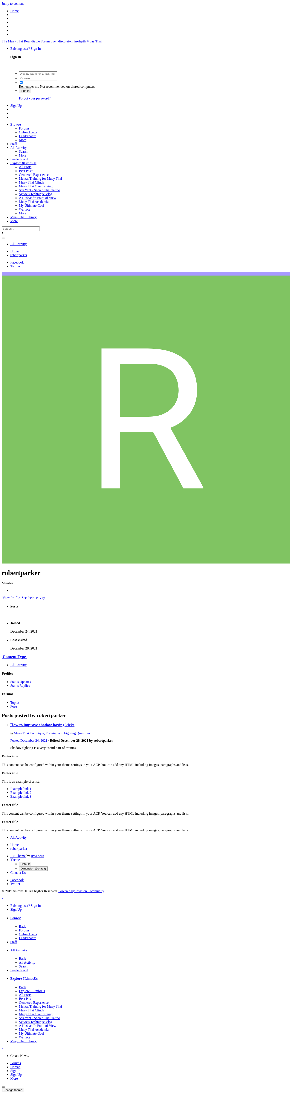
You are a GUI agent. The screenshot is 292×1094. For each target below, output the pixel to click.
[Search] (21, 228)
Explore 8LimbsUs (23, 163)
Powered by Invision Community (81, 891)
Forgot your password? (34, 98)
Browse (15, 124)
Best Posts (26, 171)
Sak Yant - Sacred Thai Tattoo (39, 190)
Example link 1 (20, 789)
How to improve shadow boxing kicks (42, 725)
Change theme (12, 1090)
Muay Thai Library (23, 217)
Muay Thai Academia (34, 201)
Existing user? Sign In (26, 48)
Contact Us (18, 872)
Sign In (25, 90)
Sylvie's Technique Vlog (35, 194)
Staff (13, 144)
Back (22, 926)
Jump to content (13, 3)
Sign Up (16, 105)
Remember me (29, 86)
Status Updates (20, 682)
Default (25, 864)
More (22, 140)
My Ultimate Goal (31, 205)
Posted (28, 740)
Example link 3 (20, 796)
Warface (24, 209)
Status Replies (20, 685)
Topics (14, 702)
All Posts (25, 167)
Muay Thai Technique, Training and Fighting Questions (52, 733)
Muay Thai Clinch (31, 182)
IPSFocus (37, 856)
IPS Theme (18, 856)
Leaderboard (27, 136)
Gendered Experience (34, 174)
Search (23, 151)
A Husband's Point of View (37, 198)
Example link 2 (20, 792)
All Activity (18, 147)
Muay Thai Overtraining (35, 186)
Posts (14, 706)
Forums (24, 128)
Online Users (28, 132)
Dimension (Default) (33, 868)
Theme (15, 860)
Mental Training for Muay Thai (40, 178)
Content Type (14, 656)
